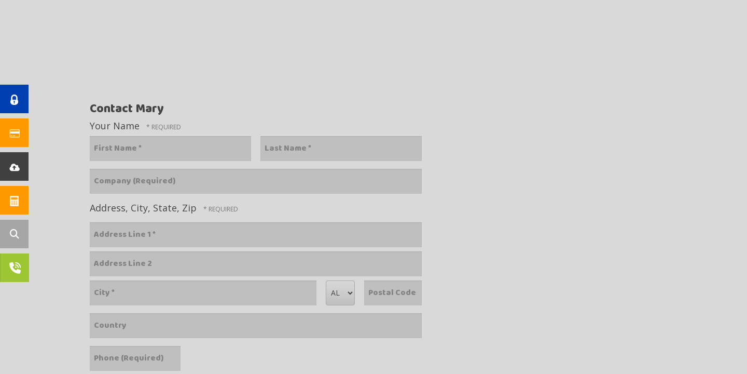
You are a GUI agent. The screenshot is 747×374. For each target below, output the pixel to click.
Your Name (116, 125)
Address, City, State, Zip (144, 208)
